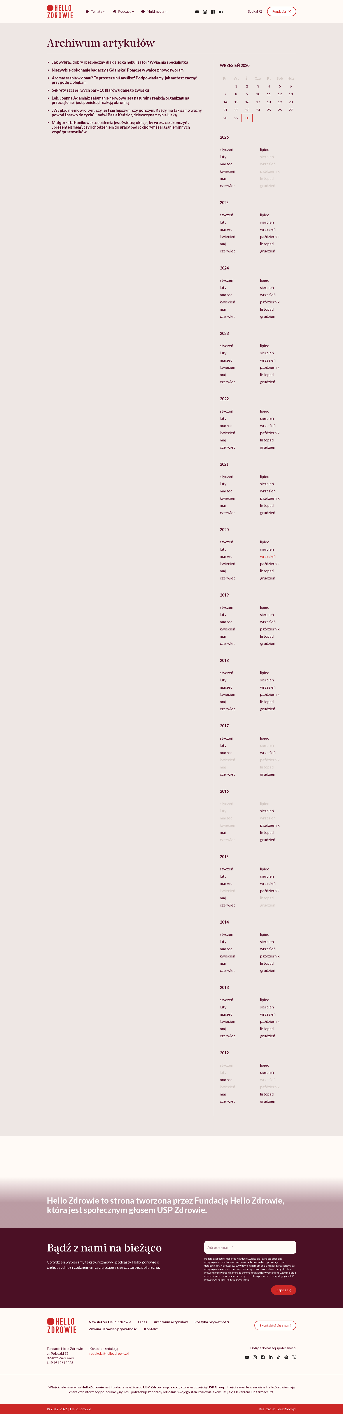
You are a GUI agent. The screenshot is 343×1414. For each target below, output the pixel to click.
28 (225, 118)
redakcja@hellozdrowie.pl (109, 1353)
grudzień (267, 250)
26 (280, 110)
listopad (267, 243)
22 (236, 110)
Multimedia (152, 11)
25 (269, 110)
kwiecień (227, 171)
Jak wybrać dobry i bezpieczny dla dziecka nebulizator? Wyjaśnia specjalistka (120, 62)
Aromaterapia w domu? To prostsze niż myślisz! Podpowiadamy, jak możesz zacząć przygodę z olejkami (124, 80)
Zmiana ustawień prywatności (113, 1329)
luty (223, 156)
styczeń (226, 149)
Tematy (93, 11)
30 (247, 118)
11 (269, 94)
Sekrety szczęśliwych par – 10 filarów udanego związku (100, 90)
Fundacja (281, 11)
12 (280, 94)
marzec (226, 163)
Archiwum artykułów (171, 1322)
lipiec (264, 149)
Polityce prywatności (238, 1279)
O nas (142, 1322)
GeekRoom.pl (286, 1409)
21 (225, 110)
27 (291, 110)
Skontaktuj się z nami (275, 1325)
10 (258, 94)
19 (280, 102)
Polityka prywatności (211, 1322)
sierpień (267, 222)
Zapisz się (284, 1290)
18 (269, 102)
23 (247, 110)
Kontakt (151, 1329)
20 (291, 102)
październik (270, 236)
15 (236, 102)
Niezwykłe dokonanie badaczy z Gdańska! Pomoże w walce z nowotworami (118, 70)
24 (258, 110)
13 (291, 94)
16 (247, 102)
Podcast (121, 11)
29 (236, 118)
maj (223, 178)
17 (258, 102)
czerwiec (227, 185)
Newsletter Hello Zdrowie (110, 1322)
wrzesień (268, 229)
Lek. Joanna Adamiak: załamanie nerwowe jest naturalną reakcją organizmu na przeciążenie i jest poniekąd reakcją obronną (120, 100)
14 (225, 102)
